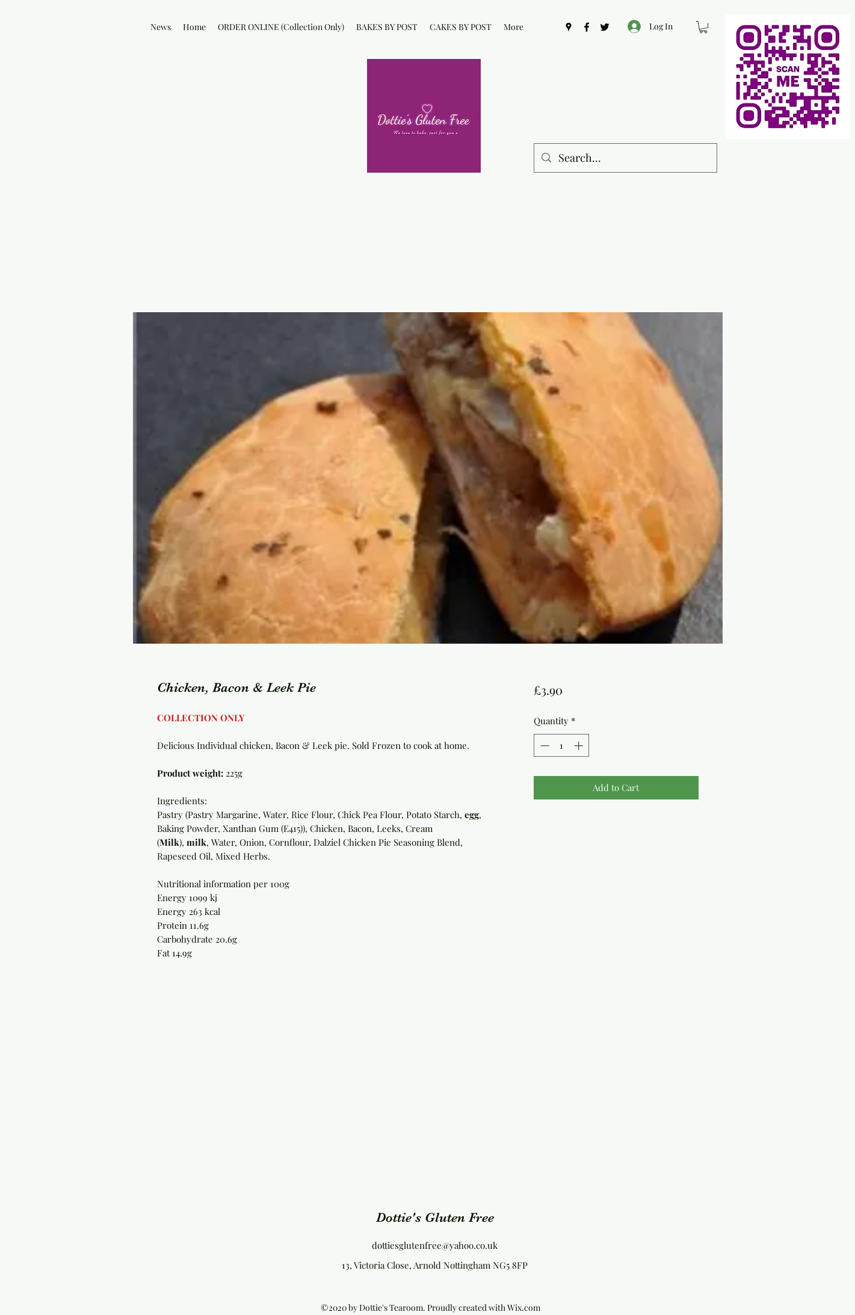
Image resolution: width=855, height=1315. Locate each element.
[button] (703, 27)
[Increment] (580, 745)
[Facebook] (587, 27)
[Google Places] (569, 27)
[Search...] (624, 158)
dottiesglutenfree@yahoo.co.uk (435, 1245)
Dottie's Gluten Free (435, 1217)
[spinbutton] (562, 745)
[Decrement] (544, 745)
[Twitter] (605, 27)
